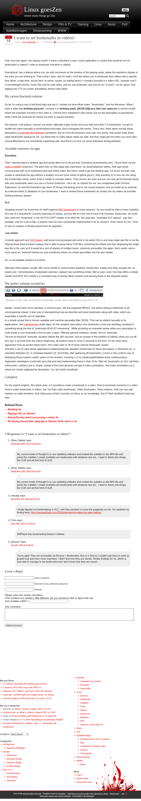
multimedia (31, 42)
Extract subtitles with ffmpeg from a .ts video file (33, 718)
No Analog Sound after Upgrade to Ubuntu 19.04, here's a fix (42, 421)
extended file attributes (32, 133)
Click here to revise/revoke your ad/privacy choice (87, 796)
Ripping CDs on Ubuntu (21, 413)
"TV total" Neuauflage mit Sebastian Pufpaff (42, 722)
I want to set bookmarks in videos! (44, 37)
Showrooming (42, 30)
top (123, 796)
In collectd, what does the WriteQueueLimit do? (25, 686)
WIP (82, 723)
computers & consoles (90, 683)
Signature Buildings (16, 750)
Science (84, 752)
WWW (62, 30)
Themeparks (86, 755)
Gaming (83, 24)
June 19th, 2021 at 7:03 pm (23, 523)
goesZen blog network (32, 796)
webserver (85, 716)
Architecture (28, 24)
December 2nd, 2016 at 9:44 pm (25, 499)
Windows (84, 719)
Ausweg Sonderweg (12, 725)
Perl (124, 24)
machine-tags (31, 324)
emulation (84, 687)
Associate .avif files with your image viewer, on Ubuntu (28, 697)
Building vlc (15, 409)
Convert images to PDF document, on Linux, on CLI (27, 700)
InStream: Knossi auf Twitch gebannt (55, 798)
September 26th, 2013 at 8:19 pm (26, 443)
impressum (114, 796)
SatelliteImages (16, 30)
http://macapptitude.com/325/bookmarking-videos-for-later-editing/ (66, 512)
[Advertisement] (25, 657)
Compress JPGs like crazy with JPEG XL (22, 690)
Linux (98, 24)
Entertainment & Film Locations (95, 741)
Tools (82, 709)
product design (14, 768)
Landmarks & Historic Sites (93, 748)
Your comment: (13, 606)
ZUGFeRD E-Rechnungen (83, 798)
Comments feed (84, 784)
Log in (79, 777)
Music (112, 24)
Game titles (85, 691)
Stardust (62, 796)
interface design (14, 765)
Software (84, 705)
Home (10, 24)
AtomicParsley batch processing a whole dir (33, 417)
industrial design (14, 761)
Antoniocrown (9, 714)
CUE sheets (36, 240)
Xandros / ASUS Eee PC (91, 727)
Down (83, 766)
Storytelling (12, 779)
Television (11, 783)
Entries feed (82, 781)
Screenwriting (13, 775)
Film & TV (64, 24)
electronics (12, 757)
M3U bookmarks (67, 209)
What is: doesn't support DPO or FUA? (33, 711)
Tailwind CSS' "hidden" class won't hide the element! (27, 693)
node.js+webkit (13, 166)
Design (47, 24)
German (84, 698)
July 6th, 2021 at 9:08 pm (22, 545)
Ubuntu (83, 712)
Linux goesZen (43, 9)
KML (82, 745)
